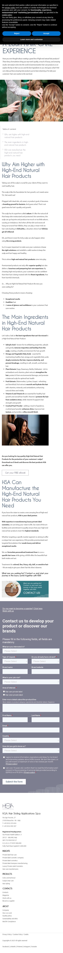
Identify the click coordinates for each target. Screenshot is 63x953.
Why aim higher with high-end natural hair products (17, 135)
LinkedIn (13, 946)
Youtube (34, 946)
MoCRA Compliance (9, 921)
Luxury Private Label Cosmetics (13, 866)
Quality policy (7, 916)
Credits (26, 934)
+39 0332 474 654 (10, 823)
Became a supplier (9, 901)
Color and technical (9, 878)
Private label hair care (10, 855)
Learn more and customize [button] (31, 39)
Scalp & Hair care (8, 880)
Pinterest (19, 946)
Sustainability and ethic (10, 918)
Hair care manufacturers (10, 869)
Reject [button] (16, 33)
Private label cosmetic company (13, 857)
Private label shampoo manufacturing (15, 863)
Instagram (27, 946)
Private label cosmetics (10, 860)
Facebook (6, 946)
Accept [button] (46, 33)
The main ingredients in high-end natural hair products (17, 143)
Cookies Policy (18, 934)
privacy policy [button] (10, 8)
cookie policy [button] (7, 15)
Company (6, 910)
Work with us (7, 898)
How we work (7, 913)
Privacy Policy (7, 934)
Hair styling (6, 883)
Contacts (5, 892)
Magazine (6, 895)
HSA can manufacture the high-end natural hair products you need (15, 153)
